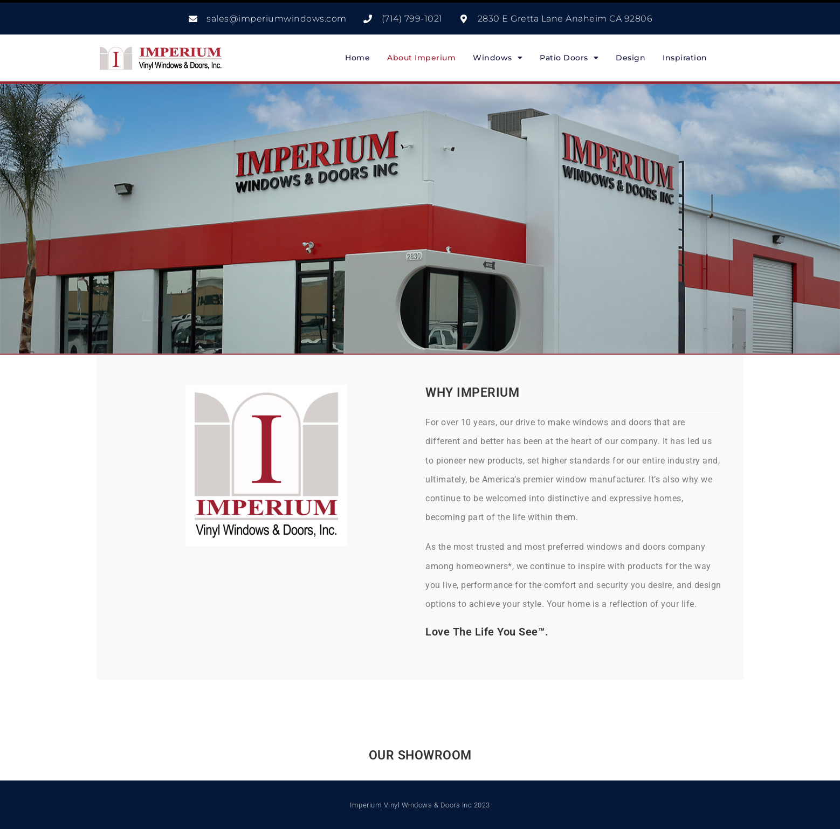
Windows (497, 58)
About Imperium (421, 58)
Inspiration (685, 58)
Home (357, 58)
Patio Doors (569, 58)
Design (630, 58)
